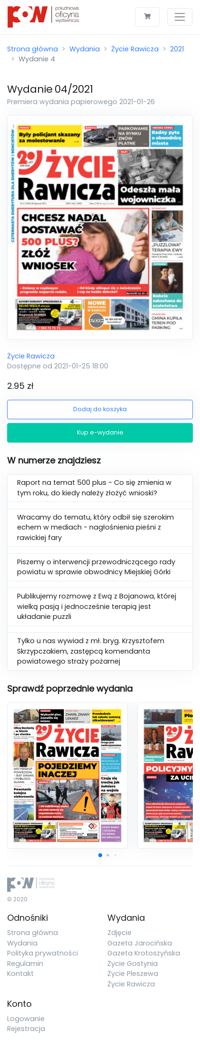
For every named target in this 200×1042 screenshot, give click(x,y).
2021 (177, 49)
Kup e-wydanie (100, 432)
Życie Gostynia (132, 963)
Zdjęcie (119, 932)
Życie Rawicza (135, 49)
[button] (100, 855)
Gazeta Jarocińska (139, 943)
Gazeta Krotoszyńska (143, 953)
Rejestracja (26, 1028)
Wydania (84, 49)
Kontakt (20, 973)
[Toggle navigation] (179, 17)
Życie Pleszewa (132, 973)
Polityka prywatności (42, 953)
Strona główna (32, 49)
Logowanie (26, 1018)
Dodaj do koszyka (100, 409)
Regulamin (25, 963)
